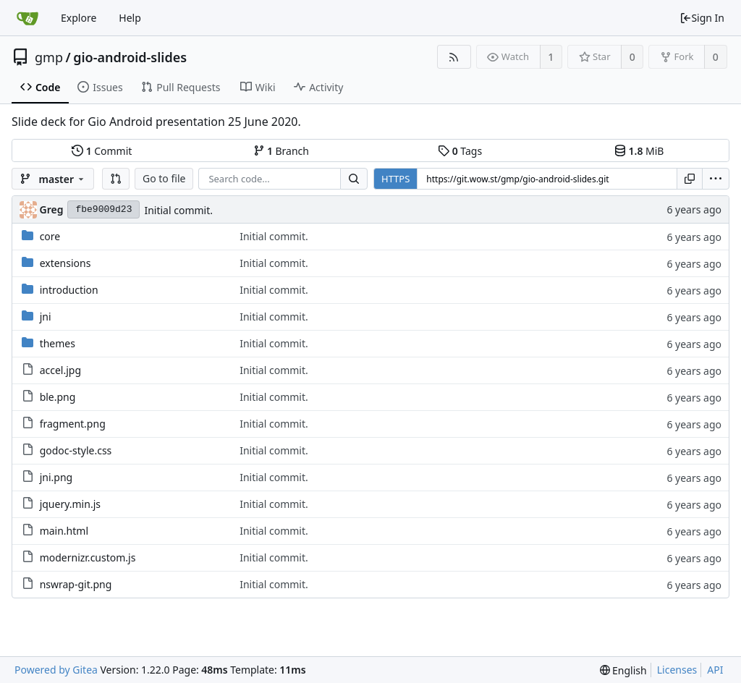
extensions (65, 263)
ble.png (58, 397)
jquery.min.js (70, 504)
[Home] (27, 18)
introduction (69, 290)
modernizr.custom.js (88, 557)
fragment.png (73, 423)
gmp (49, 57)
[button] (116, 179)
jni (45, 316)
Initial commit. (178, 210)
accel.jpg (60, 370)
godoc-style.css (76, 450)
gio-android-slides (130, 57)
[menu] (715, 179)
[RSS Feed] (454, 57)
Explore (78, 18)
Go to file (164, 178)
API (715, 669)
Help (130, 18)
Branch (281, 151)
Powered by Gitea (56, 669)
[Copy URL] (690, 179)
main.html (64, 531)
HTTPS (395, 178)
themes (57, 343)
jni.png (56, 477)
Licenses (677, 669)
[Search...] (354, 179)
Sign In (701, 18)
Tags (460, 151)
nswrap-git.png (76, 584)
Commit (102, 151)
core (50, 236)
